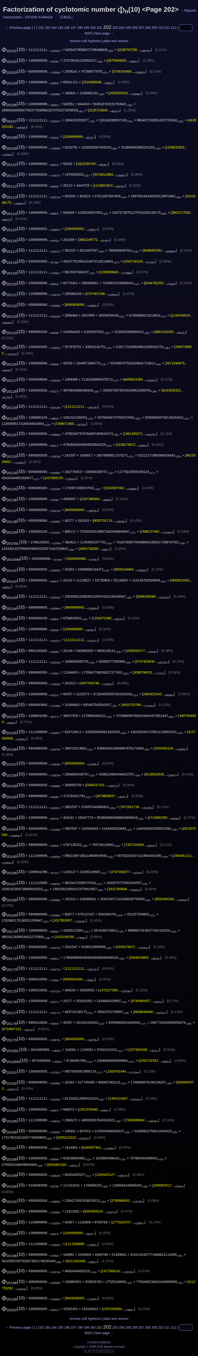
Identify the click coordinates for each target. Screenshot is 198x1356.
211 (167, 28)
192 (41, 28)
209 (154, 28)
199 (86, 28)
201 (99, 28)
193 (47, 28)
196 (67, 28)
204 (121, 28)
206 (134, 28)
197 (73, 28)
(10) (13, 49)
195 (60, 28)
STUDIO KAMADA (38, 17)
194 (54, 28)
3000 (88, 33)
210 (160, 28)
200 (93, 28)
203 (115, 28)
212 (173, 28)
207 (141, 28)
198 (80, 28)
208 (147, 28)
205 (128, 28)
